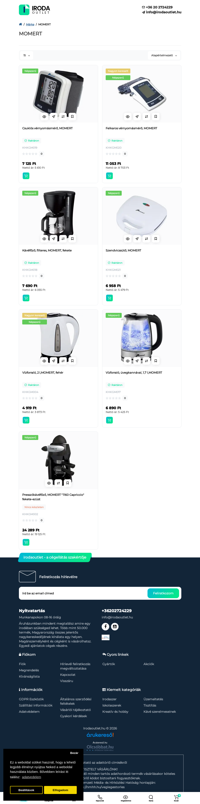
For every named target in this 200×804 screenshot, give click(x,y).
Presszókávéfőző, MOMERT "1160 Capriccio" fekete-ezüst (53, 497)
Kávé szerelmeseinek (159, 712)
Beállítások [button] (26, 790)
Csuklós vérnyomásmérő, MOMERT (47, 128)
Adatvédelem (29, 712)
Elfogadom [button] (60, 790)
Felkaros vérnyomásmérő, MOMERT (131, 128)
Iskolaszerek (111, 705)
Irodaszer (109, 699)
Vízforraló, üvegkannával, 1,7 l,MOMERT (134, 372)
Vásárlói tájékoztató (75, 710)
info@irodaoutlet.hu (161, 12)
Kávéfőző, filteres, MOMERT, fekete (47, 250)
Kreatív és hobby (115, 712)
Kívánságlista (29, 676)
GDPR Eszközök (31, 699)
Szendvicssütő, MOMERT (123, 250)
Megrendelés (29, 670)
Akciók (148, 664)
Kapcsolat (67, 675)
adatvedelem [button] (31, 777)
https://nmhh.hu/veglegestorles (100, 787)
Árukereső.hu (100, 742)
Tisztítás (149, 705)
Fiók (22, 664)
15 (26, 55)
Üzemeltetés (153, 699)
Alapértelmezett (164, 55)
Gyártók (108, 664)
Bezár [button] (74, 753)
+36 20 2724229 (157, 7)
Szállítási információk (35, 705)
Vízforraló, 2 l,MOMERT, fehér (42, 372)
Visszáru (66, 681)
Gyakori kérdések (73, 716)
